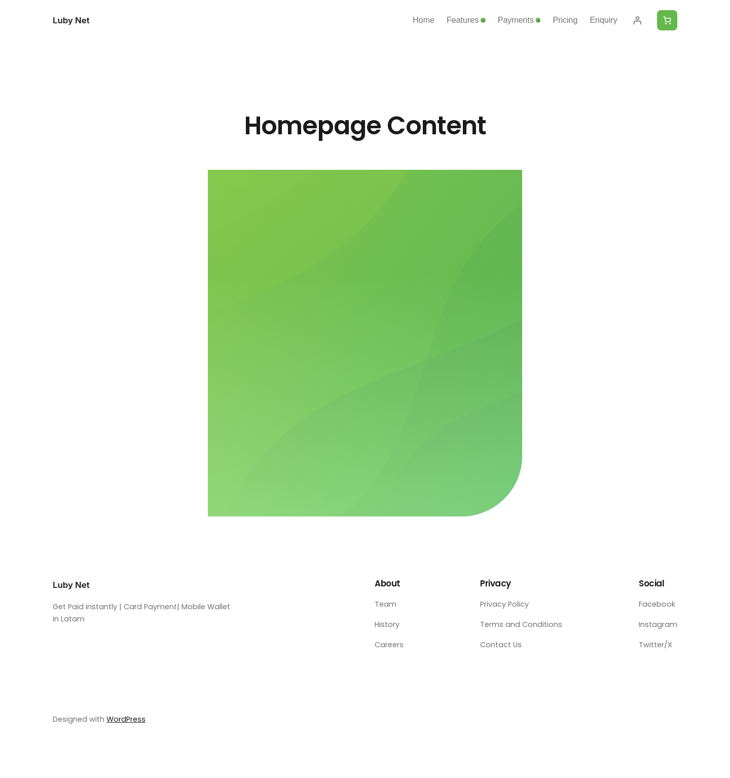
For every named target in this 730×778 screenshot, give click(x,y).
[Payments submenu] (538, 20)
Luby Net (71, 20)
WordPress (125, 719)
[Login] (637, 20)
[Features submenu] (483, 20)
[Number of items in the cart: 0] (667, 20)
